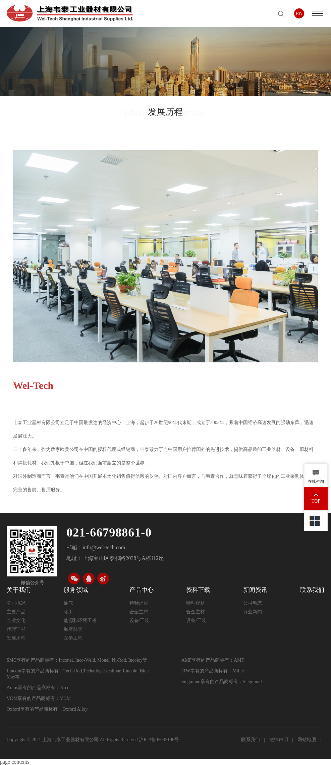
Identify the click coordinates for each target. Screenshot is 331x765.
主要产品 (16, 611)
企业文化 (16, 620)
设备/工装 (139, 620)
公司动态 (252, 603)
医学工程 (73, 638)
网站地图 (307, 739)
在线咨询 (316, 481)
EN (299, 13)
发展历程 (16, 638)
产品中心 (141, 589)
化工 (68, 611)
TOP (316, 501)
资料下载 (198, 589)
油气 (68, 603)
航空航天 (73, 629)
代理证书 (16, 629)
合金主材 (138, 611)
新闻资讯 (255, 589)
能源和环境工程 (80, 620)
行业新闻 (252, 611)
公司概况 (16, 603)
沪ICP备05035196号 (159, 739)
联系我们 (312, 589)
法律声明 (279, 739)
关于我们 (19, 589)
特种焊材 (138, 603)
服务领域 (76, 589)
